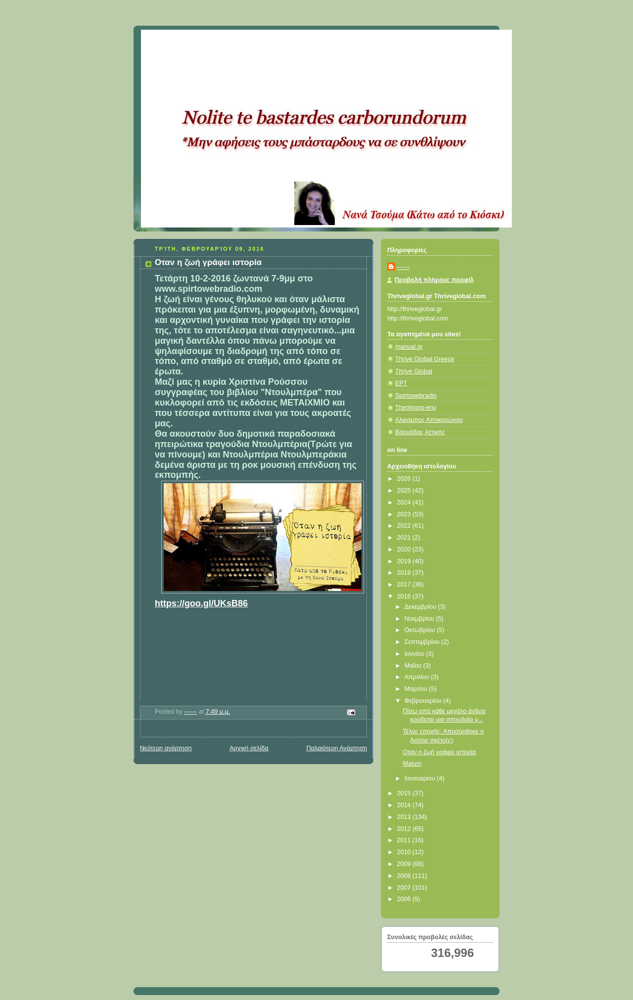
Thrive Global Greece (424, 359)
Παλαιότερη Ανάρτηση (336, 748)
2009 (405, 864)
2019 (405, 561)
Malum (412, 763)
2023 (405, 514)
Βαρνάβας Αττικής (420, 432)
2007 (405, 887)
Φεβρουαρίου (424, 700)
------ (403, 267)
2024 (405, 502)
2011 (405, 840)
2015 (405, 793)
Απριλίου (418, 677)
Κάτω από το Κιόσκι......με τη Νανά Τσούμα (286, 42)
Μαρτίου (417, 688)
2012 (405, 828)
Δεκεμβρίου (421, 606)
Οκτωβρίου (421, 630)
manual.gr (409, 346)
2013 (405, 817)
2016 (405, 596)
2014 (405, 805)
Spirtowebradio (416, 395)
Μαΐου (414, 665)
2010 (405, 852)
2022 (405, 525)
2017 (405, 584)
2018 (405, 572)
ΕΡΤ (401, 383)
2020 (405, 549)
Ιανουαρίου (421, 778)
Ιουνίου (415, 653)
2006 (405, 899)
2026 (405, 478)
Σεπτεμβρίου (423, 641)
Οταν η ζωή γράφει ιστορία (439, 752)
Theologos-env (415, 407)
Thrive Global (413, 371)
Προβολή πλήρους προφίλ (434, 279)
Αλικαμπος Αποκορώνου (429, 419)
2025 (405, 490)
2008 (405, 875)
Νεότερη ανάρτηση (166, 748)
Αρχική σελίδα (249, 748)
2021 (405, 537)
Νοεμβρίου (420, 618)
